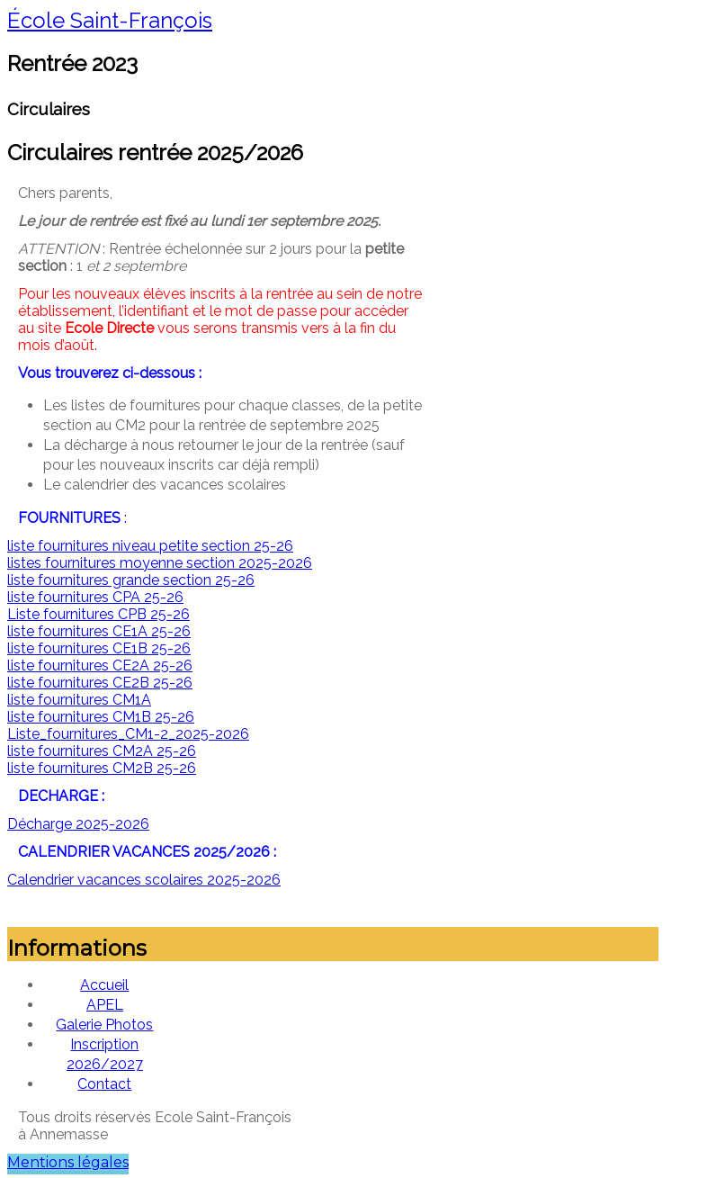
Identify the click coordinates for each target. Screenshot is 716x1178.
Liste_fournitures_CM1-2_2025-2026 (128, 733)
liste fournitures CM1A (79, 699)
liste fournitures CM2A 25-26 (101, 751)
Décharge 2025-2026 (78, 823)
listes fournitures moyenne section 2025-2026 (159, 562)
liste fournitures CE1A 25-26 (99, 631)
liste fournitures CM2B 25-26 (101, 768)
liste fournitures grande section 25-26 (131, 580)
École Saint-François (109, 20)
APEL (104, 1004)
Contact (104, 1084)
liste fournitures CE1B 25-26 (99, 648)
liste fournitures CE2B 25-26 (99, 682)
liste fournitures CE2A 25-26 (99, 665)
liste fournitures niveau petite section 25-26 (150, 545)
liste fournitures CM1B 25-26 (100, 716)
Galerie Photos (104, 1024)
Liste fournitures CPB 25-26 (98, 614)
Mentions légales (68, 1162)
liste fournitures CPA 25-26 (95, 597)
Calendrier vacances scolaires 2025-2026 (144, 879)
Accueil (104, 985)
